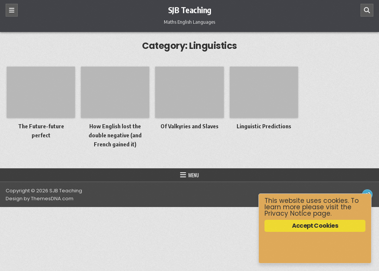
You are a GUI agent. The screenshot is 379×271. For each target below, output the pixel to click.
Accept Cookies (315, 225)
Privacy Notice (287, 213)
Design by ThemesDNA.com (39, 198)
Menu (193, 175)
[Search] (367, 10)
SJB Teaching (189, 10)
